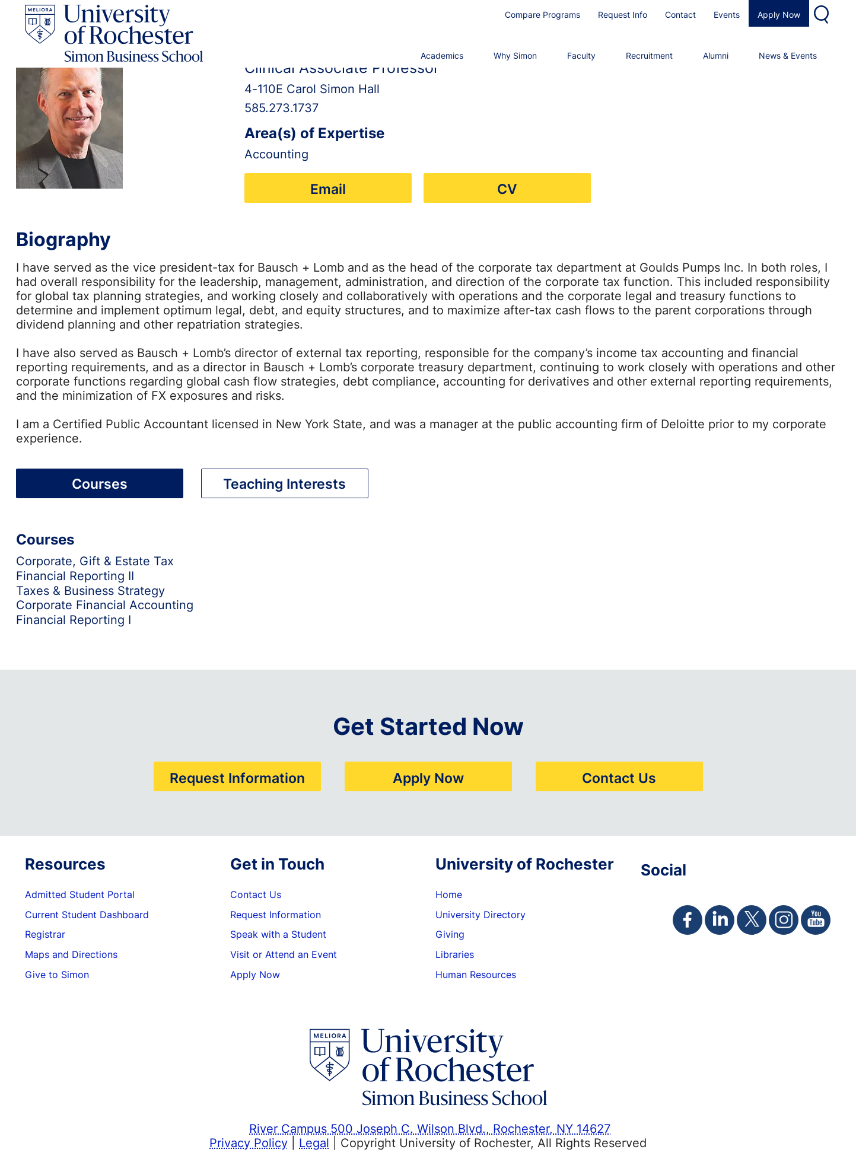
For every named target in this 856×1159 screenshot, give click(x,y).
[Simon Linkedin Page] (719, 920)
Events (727, 14)
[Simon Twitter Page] (751, 920)
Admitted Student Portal (80, 894)
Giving (449, 934)
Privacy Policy (248, 1142)
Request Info (622, 14)
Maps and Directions (71, 954)
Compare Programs (542, 14)
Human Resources (475, 974)
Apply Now (779, 14)
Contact (680, 14)
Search (823, 13)
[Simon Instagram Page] (783, 920)
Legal (314, 1142)
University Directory (480, 914)
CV (507, 188)
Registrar (45, 934)
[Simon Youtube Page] (815, 920)
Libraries (454, 954)
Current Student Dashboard (87, 914)
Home (448, 894)
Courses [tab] (100, 483)
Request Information (237, 777)
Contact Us (619, 777)
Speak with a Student (278, 934)
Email (328, 188)
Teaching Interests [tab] (284, 483)
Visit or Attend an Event (283, 954)
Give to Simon (57, 974)
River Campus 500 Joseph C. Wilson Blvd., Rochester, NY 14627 (429, 1128)
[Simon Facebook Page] (687, 920)
